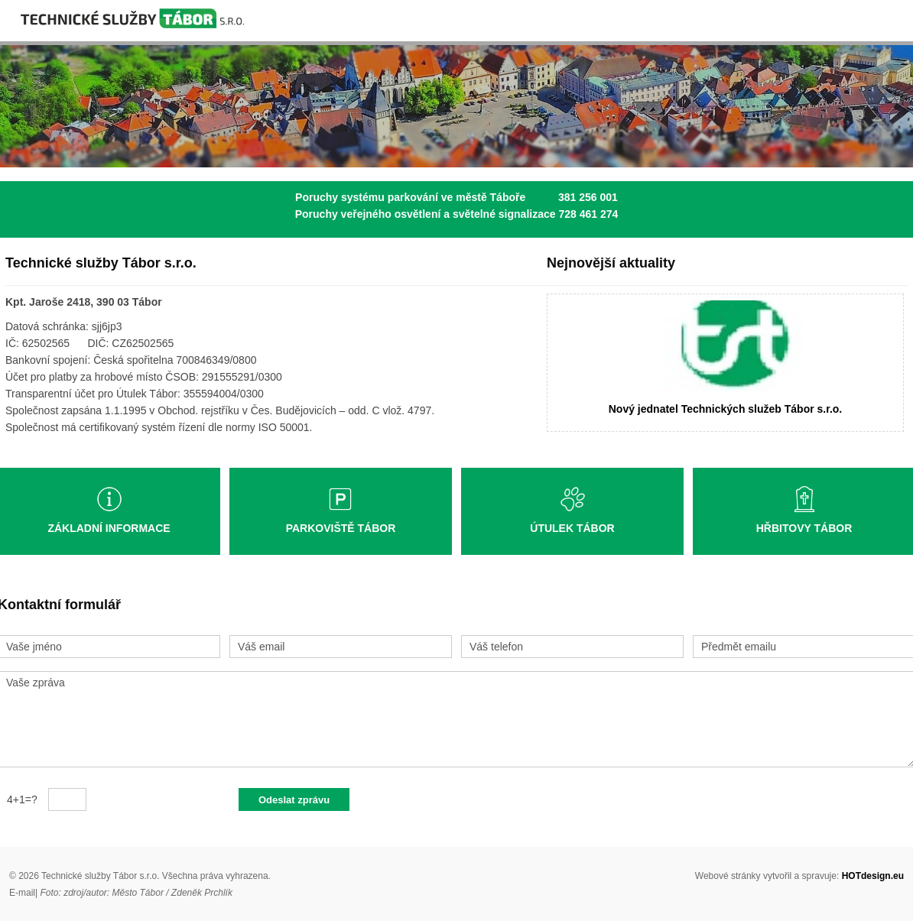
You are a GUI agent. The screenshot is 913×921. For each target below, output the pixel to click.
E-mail (22, 892)
